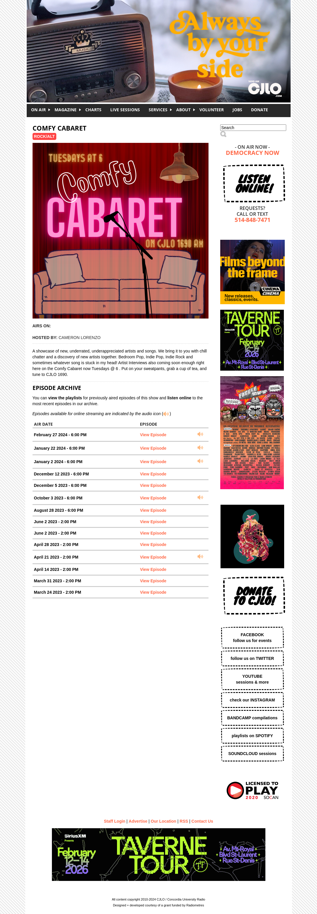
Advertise (138, 821)
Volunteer (211, 109)
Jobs (237, 109)
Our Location (163, 821)
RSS (184, 821)
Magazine (66, 109)
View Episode (153, 434)
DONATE (259, 109)
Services (158, 109)
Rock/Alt (44, 136)
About (183, 109)
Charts (93, 109)
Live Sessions (125, 109)
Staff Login (114, 821)
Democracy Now (252, 153)
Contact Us (202, 821)
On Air (38, 109)
